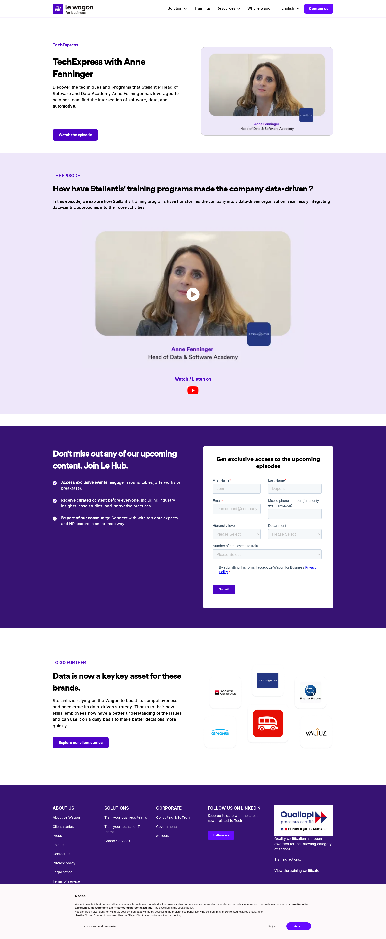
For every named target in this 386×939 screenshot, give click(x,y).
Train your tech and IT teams (122, 829)
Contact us (318, 8)
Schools (162, 836)
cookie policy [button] (185, 907)
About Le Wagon (66, 817)
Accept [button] (298, 926)
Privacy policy (64, 863)
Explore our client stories (81, 742)
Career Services (117, 841)
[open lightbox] (193, 294)
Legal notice (62, 872)
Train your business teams (125, 817)
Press (57, 836)
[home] (73, 9)
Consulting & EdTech (173, 817)
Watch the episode (75, 134)
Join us (58, 845)
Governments (167, 827)
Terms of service (66, 881)
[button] (178, 9)
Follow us (221, 835)
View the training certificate (296, 871)
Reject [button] (272, 926)
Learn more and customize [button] (100, 926)
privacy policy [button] (175, 904)
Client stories (63, 827)
